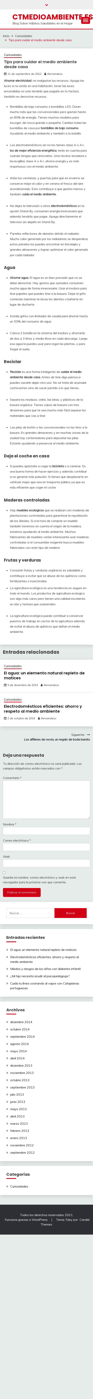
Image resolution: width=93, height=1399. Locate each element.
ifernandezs (55, 74)
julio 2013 (17, 1094)
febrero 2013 (19, 1131)
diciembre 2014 (21, 1022)
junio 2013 (17, 1102)
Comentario (12, 778)
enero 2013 (18, 1138)
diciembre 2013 (21, 1065)
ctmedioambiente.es (52, 17)
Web (6, 856)
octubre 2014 (20, 1029)
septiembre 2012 (22, 1152)
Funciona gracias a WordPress (26, 1220)
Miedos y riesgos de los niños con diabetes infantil (45, 969)
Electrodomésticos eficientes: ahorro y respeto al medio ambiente (43, 709)
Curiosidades (13, 55)
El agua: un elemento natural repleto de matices (44, 675)
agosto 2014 (19, 1044)
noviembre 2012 (22, 1145)
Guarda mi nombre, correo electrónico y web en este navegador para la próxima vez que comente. (39, 879)
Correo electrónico (17, 840)
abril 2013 (17, 1116)
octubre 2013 (20, 1080)
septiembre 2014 (22, 1036)
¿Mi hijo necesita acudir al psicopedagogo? (40, 976)
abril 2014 (17, 1058)
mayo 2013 (18, 1109)
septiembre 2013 (22, 1087)
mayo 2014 (18, 1051)
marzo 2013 (19, 1124)
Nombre (9, 824)
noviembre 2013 (22, 1073)
